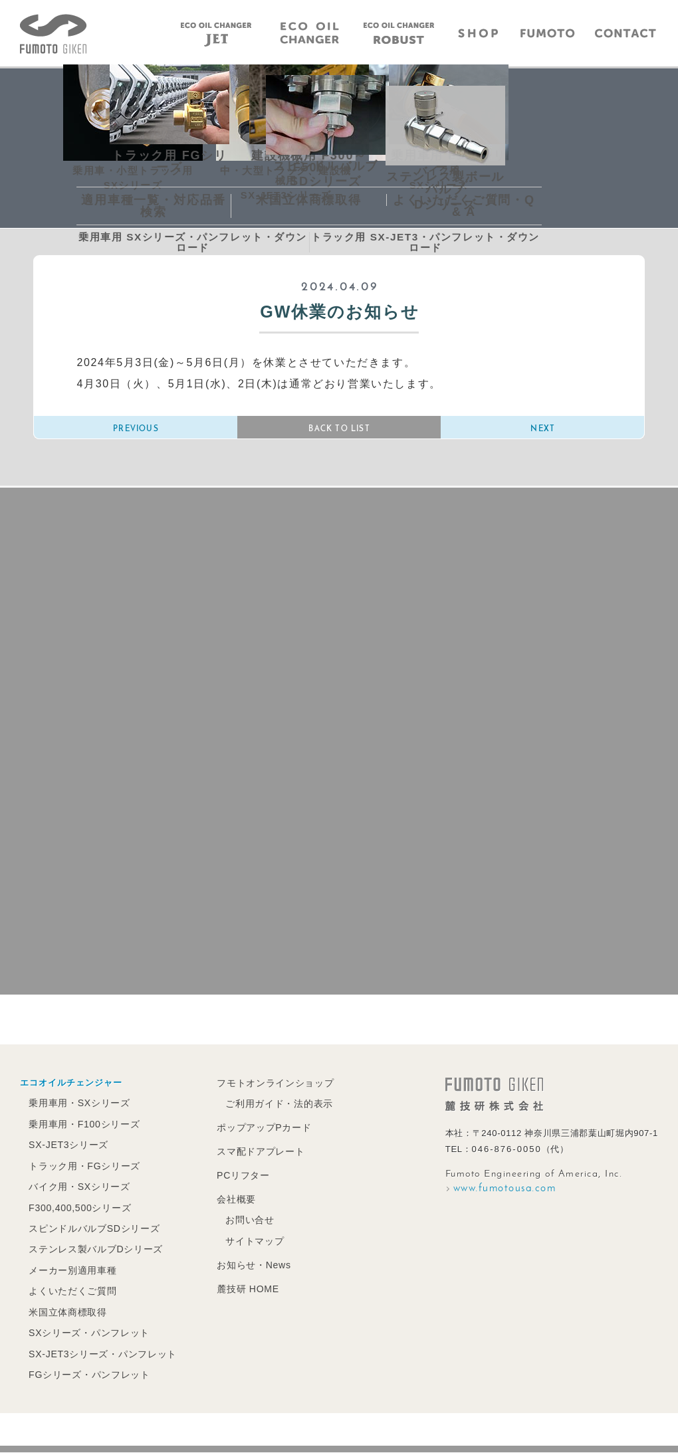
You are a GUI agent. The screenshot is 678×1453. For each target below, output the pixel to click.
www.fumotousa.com (504, 1198)
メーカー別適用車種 (70, 1274)
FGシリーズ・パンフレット (86, 1375)
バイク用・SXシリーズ (77, 1193)
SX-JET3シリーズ (67, 1153)
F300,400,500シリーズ (78, 1214)
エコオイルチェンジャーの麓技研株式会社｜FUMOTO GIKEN (53, 33)
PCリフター (235, 1182)
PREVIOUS (136, 432)
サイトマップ (247, 1246)
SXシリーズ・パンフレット (86, 1335)
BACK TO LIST (339, 432)
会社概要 (228, 1205)
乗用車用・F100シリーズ (82, 1133)
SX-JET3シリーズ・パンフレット (99, 1355)
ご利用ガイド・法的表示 (270, 1112)
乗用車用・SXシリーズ (77, 1112)
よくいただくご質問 (70, 1294)
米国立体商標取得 (66, 1315)
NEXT (543, 432)
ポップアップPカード (255, 1135)
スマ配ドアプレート (252, 1159)
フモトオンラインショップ (266, 1092)
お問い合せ (242, 1225)
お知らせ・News (246, 1269)
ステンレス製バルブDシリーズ (92, 1254)
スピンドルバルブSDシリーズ (91, 1234)
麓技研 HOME (240, 1292)
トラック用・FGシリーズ (82, 1173)
